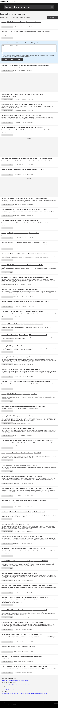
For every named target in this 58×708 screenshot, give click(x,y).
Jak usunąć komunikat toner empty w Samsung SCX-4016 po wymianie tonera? (24, 198)
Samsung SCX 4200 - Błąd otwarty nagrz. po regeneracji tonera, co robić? (22, 311)
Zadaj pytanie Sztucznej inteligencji (12, 59)
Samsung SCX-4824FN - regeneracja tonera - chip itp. (17, 416)
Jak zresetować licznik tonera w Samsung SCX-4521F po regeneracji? (21, 476)
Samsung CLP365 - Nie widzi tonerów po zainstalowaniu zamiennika (21, 369)
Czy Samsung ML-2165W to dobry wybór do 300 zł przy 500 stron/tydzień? (23, 511)
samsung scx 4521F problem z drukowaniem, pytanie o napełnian (20, 233)
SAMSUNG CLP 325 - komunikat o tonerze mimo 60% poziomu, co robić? (22, 169)
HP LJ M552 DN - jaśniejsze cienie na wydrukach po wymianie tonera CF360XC (24, 561)
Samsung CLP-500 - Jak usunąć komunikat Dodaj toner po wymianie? (21, 656)
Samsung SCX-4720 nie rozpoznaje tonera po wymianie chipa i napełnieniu (23, 406)
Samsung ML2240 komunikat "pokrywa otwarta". (15, 524)
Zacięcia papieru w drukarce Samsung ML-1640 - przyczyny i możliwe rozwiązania (25, 301)
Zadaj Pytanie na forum (52, 17)
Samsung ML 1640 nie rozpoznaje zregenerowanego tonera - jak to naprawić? (24, 209)
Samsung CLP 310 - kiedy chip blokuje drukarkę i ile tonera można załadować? (24, 335)
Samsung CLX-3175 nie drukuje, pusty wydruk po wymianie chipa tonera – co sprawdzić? (27, 585)
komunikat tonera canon (23, 680)
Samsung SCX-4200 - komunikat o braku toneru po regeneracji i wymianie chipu (24, 597)
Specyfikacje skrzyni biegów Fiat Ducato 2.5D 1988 (10, 693)
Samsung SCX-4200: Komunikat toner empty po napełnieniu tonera (21, 22)
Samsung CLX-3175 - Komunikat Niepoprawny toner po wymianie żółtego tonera (25, 65)
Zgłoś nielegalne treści (12, 704)
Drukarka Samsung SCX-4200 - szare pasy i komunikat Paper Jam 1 (20, 465)
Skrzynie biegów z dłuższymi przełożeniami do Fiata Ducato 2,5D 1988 (34, 693)
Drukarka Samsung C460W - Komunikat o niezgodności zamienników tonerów (24, 666)
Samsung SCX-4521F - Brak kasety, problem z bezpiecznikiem (19, 394)
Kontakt (4, 704)
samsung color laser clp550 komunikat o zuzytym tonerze (18, 646)
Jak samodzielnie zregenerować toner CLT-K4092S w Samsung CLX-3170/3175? (24, 277)
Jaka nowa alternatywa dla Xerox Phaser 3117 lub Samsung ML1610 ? (21, 634)
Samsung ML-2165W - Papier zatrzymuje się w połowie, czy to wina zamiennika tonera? (27, 440)
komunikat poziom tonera (13, 680)
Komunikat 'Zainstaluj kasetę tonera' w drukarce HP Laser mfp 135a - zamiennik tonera (26, 158)
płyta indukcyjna (4, 689)
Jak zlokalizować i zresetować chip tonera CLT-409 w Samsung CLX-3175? (23, 548)
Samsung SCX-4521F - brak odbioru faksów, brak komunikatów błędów (22, 265)
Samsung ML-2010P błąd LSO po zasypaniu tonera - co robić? (19, 573)
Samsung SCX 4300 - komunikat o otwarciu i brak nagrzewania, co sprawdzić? (24, 610)
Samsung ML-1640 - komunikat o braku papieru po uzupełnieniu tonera (22, 94)
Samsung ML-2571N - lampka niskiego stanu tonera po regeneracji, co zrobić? (24, 242)
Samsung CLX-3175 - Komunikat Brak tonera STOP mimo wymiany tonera (22, 104)
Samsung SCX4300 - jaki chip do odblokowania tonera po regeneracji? (21, 536)
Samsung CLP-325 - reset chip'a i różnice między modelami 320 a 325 (21, 289)
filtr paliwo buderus (5, 684)
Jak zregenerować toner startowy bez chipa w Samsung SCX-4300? (21, 452)
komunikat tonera (4, 680)
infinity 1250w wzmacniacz (14, 684)
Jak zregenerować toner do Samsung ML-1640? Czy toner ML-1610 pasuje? (23, 127)
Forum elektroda (14, 1)
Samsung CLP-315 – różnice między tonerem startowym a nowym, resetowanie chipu (26, 381)
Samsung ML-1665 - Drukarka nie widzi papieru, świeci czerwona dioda (22, 622)
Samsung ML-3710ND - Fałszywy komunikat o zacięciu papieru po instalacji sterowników (27, 488)
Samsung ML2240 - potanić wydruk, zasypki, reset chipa (17, 428)
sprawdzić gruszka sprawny (25, 684)
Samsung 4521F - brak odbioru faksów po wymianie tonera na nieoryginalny (23, 500)
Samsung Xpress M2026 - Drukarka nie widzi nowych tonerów (19, 220)
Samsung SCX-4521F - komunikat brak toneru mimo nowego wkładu (21, 357)
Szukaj (52, 7)
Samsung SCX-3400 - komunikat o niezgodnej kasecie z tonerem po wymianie (24, 253)
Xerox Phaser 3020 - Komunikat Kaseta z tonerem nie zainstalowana (21, 115)
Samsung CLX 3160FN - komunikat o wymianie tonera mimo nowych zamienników (25, 31)
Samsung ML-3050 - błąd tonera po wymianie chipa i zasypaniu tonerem (22, 323)
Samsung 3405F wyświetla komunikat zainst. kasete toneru (18, 346)
